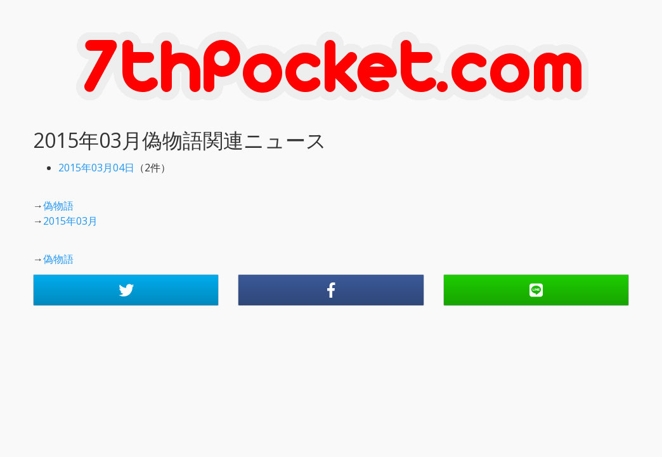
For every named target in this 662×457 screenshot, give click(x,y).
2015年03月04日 (96, 168)
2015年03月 (70, 221)
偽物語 (58, 206)
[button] (126, 290)
